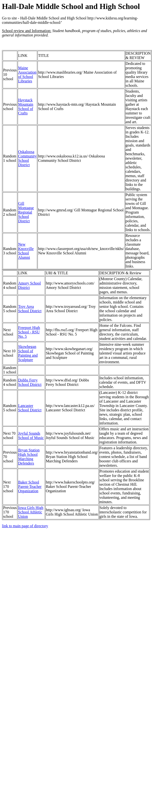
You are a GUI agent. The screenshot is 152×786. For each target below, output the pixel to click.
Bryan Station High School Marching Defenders (28, 456)
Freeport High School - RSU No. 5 (29, 332)
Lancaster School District (29, 408)
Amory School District (29, 285)
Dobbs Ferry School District (29, 382)
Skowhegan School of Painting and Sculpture (28, 353)
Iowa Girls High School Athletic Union (30, 512)
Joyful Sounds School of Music (31, 435)
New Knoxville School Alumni (26, 250)
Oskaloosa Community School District (27, 158)
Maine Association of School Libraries (27, 74)
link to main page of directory (25, 526)
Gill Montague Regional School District (26, 212)
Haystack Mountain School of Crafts (25, 106)
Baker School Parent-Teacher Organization (30, 486)
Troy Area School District (29, 308)
